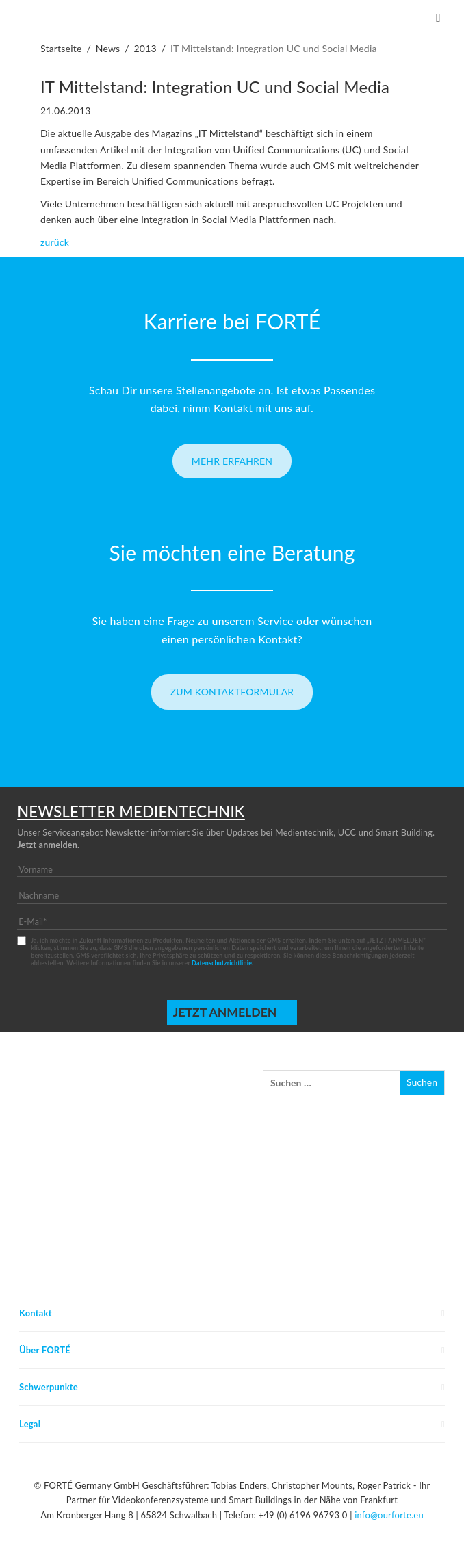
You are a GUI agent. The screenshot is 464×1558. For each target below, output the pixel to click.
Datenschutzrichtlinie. (222, 963)
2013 (145, 48)
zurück (54, 242)
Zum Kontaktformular (232, 692)
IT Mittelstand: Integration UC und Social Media (214, 87)
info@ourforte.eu (389, 1514)
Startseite (61, 48)
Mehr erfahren (232, 461)
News (108, 48)
